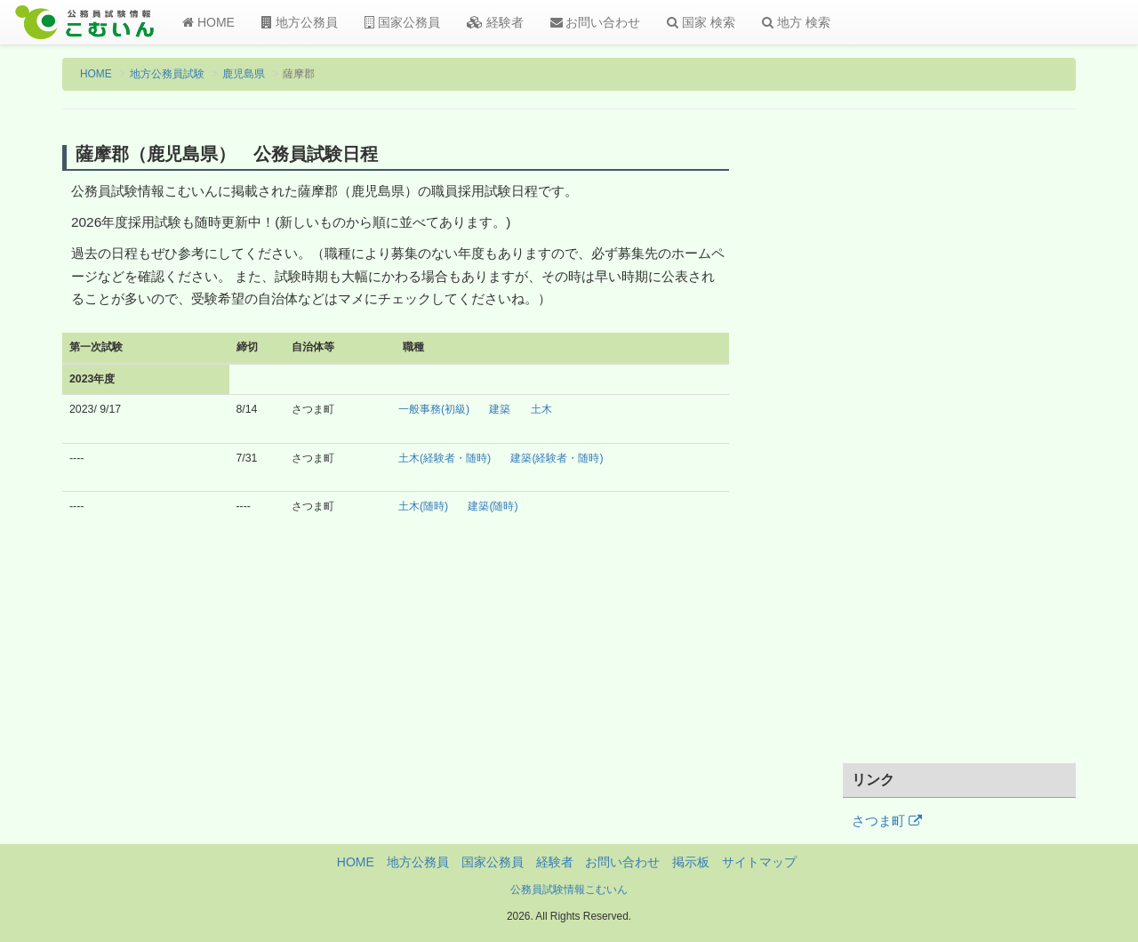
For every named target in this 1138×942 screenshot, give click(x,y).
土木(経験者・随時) (444, 458)
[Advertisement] (960, 447)
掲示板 (690, 862)
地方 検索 (796, 22)
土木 (541, 409)
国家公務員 (402, 22)
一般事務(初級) (433, 409)
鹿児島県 (243, 74)
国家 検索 (701, 22)
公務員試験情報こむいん (569, 889)
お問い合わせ (595, 22)
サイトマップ (759, 862)
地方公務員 (299, 22)
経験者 (495, 22)
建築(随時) (492, 506)
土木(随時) (423, 506)
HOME (208, 22)
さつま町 (887, 821)
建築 (499, 409)
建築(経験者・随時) (556, 458)
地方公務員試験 (167, 74)
